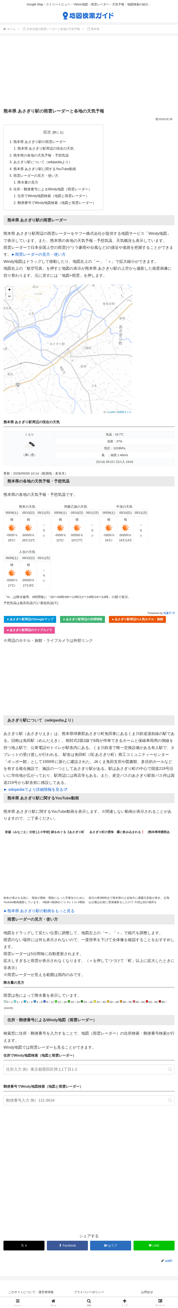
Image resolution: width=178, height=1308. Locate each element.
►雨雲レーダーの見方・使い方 (38, 256)
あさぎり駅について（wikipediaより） (43, 163)
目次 (47, 132)
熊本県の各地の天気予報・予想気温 (41, 156)
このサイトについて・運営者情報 (31, 1294)
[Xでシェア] (23, 1248)
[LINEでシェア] (154, 1248)
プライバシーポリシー (89, 1294)
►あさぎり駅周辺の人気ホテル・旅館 (137, 621)
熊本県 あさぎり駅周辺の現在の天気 (46, 149)
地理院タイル (124, 414)
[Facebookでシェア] (67, 1248)
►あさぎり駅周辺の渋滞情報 (82, 621)
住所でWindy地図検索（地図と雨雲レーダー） (54, 198)
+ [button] (9, 292)
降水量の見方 (28, 184)
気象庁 (169, 615)
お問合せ (147, 1294)
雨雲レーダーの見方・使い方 (35, 177)
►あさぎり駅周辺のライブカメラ (29, 632)
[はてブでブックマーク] (110, 1248)
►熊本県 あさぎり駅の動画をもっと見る (39, 913)
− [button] (9, 299)
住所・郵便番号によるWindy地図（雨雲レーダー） (52, 191)
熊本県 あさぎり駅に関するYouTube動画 (44, 170)
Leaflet (111, 414)
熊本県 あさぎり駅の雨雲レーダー (39, 142)
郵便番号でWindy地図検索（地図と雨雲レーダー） (57, 205)
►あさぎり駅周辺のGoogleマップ (30, 621)
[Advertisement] (89, 73)
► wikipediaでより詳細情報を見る (35, 791)
